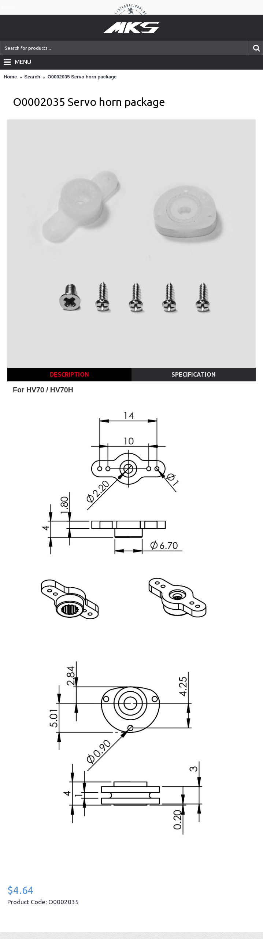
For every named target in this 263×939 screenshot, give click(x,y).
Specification (193, 374)
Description (69, 374)
